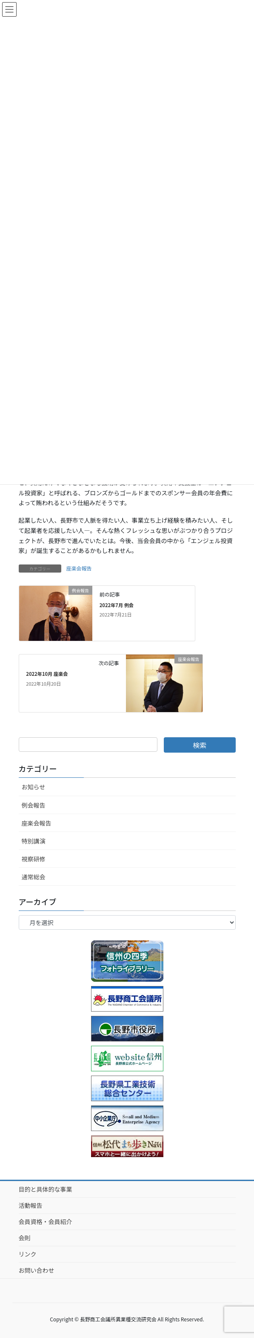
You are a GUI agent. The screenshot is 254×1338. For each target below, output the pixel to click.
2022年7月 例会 (117, 605)
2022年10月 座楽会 (47, 673)
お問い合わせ (36, 1270)
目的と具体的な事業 (45, 1189)
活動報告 (31, 1205)
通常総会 (34, 877)
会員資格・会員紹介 (45, 1221)
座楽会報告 (79, 568)
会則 (25, 1237)
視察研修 (34, 859)
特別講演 (34, 841)
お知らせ (34, 786)
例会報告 (34, 805)
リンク (28, 1254)
